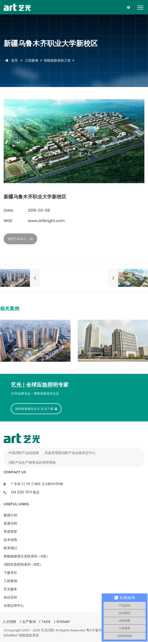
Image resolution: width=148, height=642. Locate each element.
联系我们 (10, 548)
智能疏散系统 (29, 635)
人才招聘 (9, 621)
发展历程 (10, 523)
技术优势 (10, 539)
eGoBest (11, 635)
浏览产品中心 (20, 239)
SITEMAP (63, 621)
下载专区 (10, 572)
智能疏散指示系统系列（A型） (27, 556)
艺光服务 (10, 589)
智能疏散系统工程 (57, 60)
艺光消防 (48, 630)
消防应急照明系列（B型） (23, 564)
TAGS (46, 621)
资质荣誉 (10, 531)
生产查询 (29, 621)
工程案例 (31, 60)
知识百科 (10, 597)
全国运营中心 (14, 605)
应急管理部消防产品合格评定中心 (70, 452)
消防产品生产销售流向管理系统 (32, 462)
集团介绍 (10, 515)
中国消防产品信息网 (23, 452)
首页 (11, 60)
